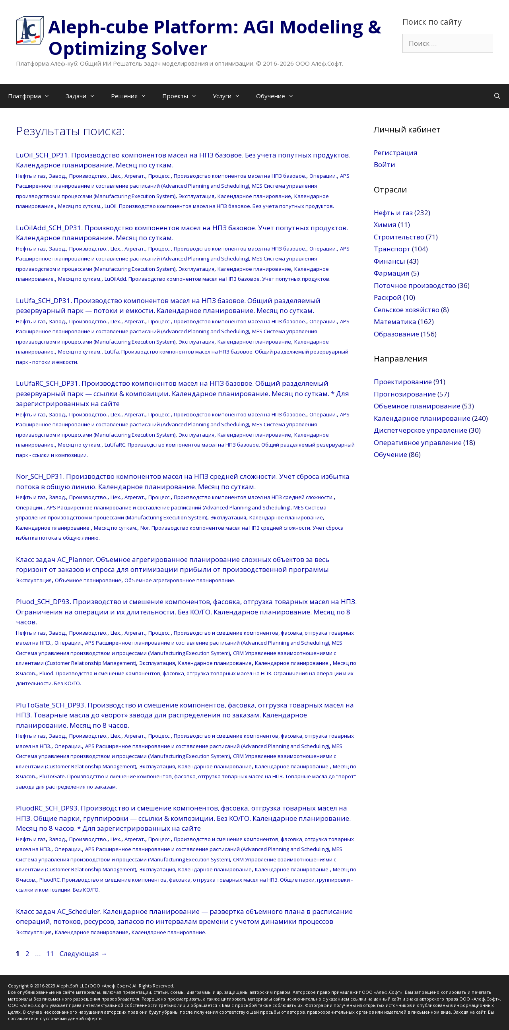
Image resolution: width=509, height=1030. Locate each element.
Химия (385, 224)
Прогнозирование (405, 393)
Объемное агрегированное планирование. (179, 580)
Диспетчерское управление (420, 430)
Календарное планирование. (53, 527)
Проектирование (403, 381)
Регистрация (396, 152)
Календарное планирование (254, 196)
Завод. (57, 175)
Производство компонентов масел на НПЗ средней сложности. (254, 497)
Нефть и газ (31, 175)
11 (51, 953)
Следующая (83, 953)
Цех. (116, 175)
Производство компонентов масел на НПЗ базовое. (240, 175)
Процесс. (159, 175)
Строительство (399, 236)
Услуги (230, 96)
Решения (132, 96)
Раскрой (388, 297)
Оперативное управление (418, 442)
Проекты (183, 96)
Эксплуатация (196, 196)
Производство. (88, 175)
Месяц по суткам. (79, 206)
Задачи (84, 96)
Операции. (323, 175)
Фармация (392, 273)
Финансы (389, 261)
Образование (396, 333)
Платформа (33, 96)
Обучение (279, 96)
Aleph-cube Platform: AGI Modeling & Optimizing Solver (214, 37)
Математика (395, 321)
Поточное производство (415, 285)
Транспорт (392, 248)
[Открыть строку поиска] (497, 96)
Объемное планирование (88, 580)
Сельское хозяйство (406, 309)
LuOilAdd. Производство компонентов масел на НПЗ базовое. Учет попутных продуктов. (217, 278)
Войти (384, 164)
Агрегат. (134, 175)
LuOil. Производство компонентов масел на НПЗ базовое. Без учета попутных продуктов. (219, 206)
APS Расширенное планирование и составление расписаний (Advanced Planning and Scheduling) (168, 507)
